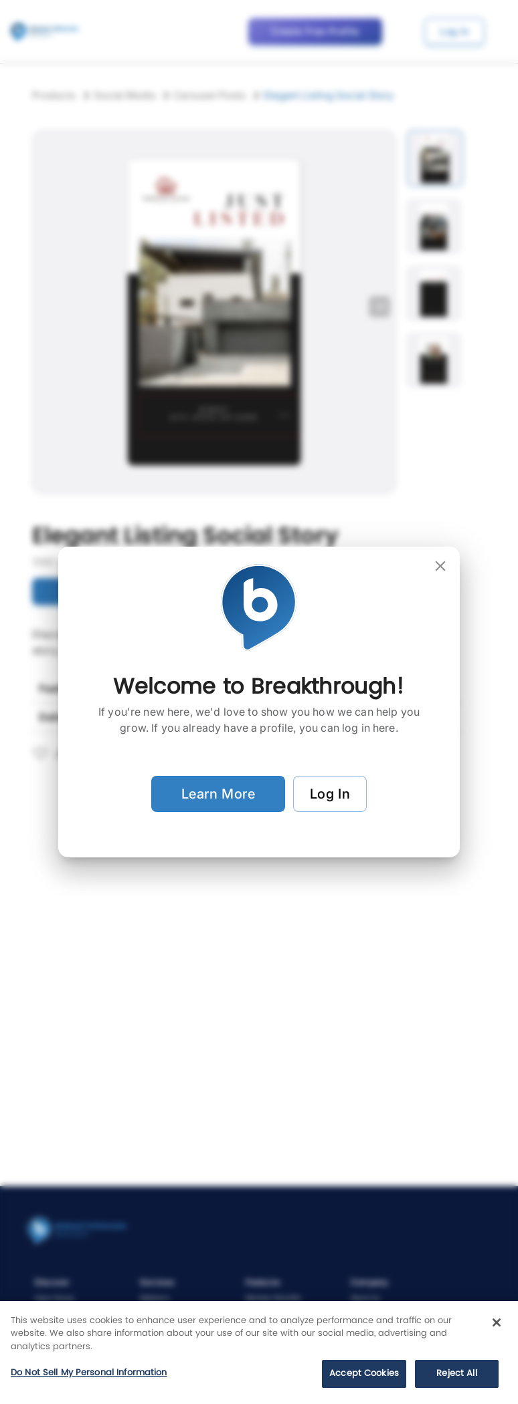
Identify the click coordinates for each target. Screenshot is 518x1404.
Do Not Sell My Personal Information (89, 1373)
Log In (330, 794)
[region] (259, 1352)
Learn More (218, 794)
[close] (440, 566)
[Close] (496, 1322)
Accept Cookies (364, 1374)
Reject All (456, 1374)
